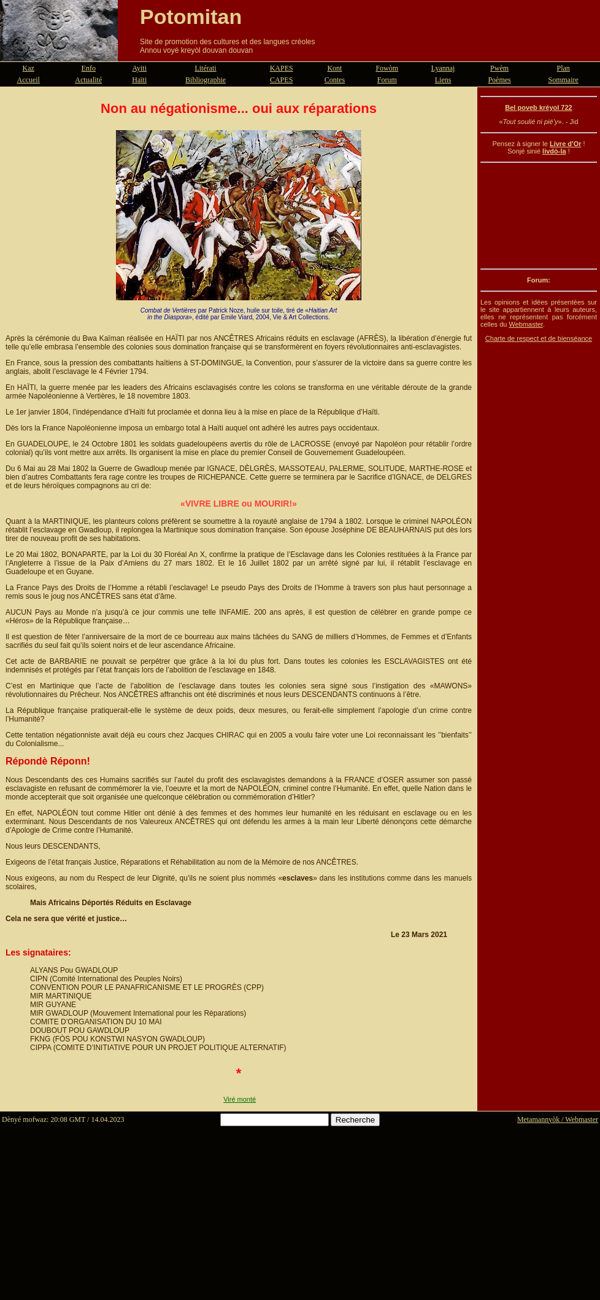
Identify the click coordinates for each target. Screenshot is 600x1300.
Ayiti (139, 68)
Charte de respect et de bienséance (538, 338)
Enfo (89, 68)
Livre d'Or (566, 143)
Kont (334, 68)
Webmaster (525, 324)
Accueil (28, 80)
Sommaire (563, 80)
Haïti (139, 80)
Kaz (28, 68)
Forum (387, 80)
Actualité (88, 80)
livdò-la (554, 151)
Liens (443, 80)
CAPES (281, 80)
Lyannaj (443, 68)
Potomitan (191, 16)
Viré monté (239, 1099)
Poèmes (499, 80)
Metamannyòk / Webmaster (557, 1119)
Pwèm (499, 68)
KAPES (281, 68)
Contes (335, 80)
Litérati (205, 68)
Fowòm (386, 68)
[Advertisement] (538, 215)
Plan (563, 68)
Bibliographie (205, 80)
